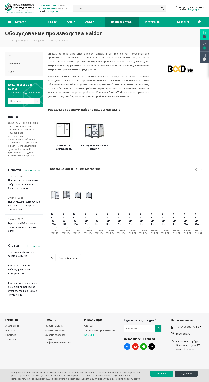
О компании (12, 325)
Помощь (50, 320)
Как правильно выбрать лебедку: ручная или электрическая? (21, 269)
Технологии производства (99, 330)
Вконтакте (127, 346)
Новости (10, 330)
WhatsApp (143, 346)
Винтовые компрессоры (63, 147)
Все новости (32, 170)
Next (201, 169)
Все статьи (33, 246)
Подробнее (186, 373)
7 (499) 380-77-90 (47, 5)
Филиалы (10, 339)
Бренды (89, 334)
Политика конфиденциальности (58, 341)
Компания (12, 320)
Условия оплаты (54, 325)
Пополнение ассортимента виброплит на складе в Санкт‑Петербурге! (23, 184)
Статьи (88, 325)
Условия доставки (55, 330)
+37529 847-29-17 (47, 8)
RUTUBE (151, 346)
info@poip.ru (53, 11)
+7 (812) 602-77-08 (190, 7)
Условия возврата (55, 334)
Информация (93, 320)
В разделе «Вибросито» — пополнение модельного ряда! (23, 226)
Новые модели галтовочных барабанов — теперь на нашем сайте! (24, 205)
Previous (196, 169)
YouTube (135, 346)
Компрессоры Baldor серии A (94, 147)
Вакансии (10, 334)
